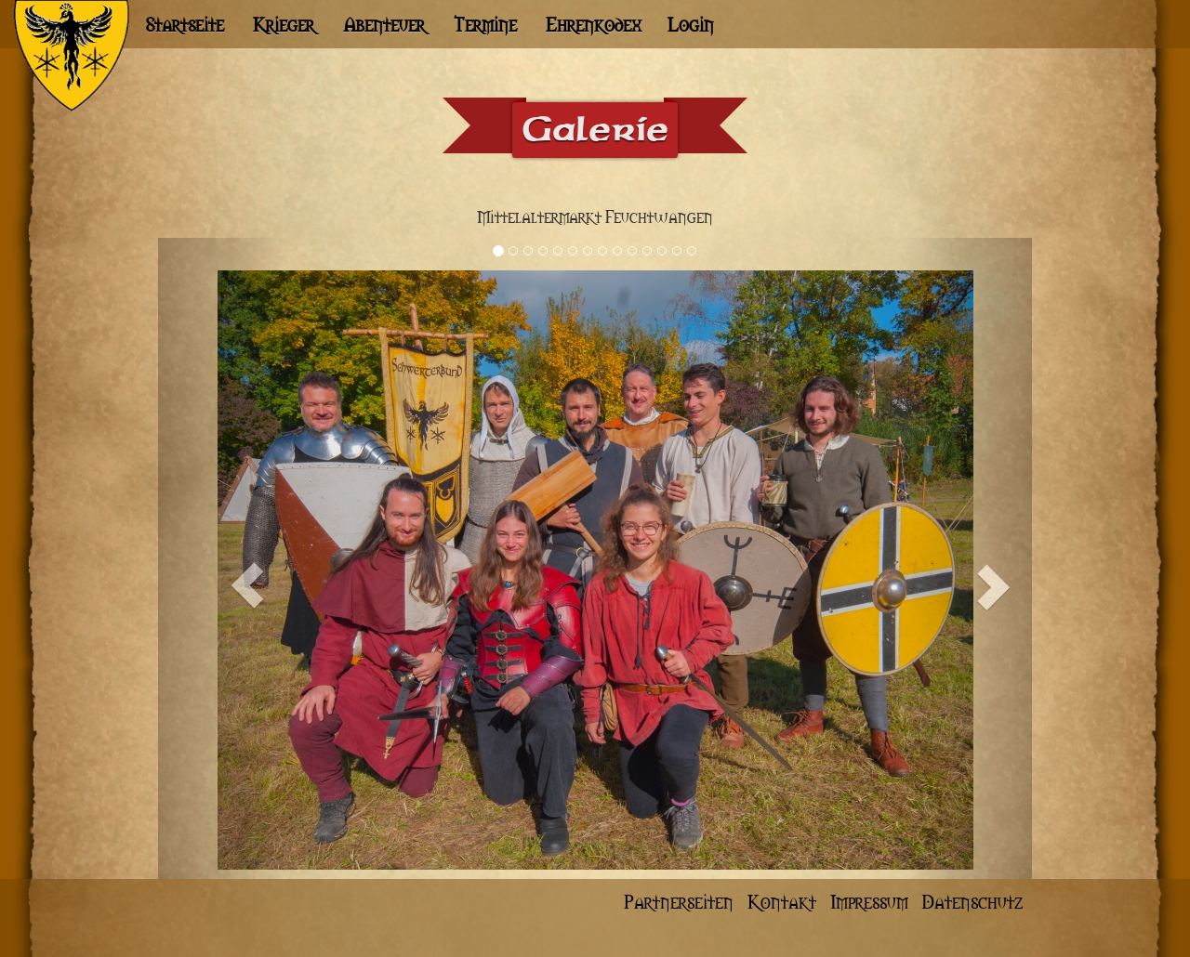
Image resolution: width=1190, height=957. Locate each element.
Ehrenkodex (593, 23)
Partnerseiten (681, 900)
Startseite (184, 23)
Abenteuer (384, 23)
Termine (485, 23)
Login (691, 23)
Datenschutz (972, 900)
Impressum (871, 900)
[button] (223, 559)
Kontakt (784, 900)
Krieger (283, 23)
